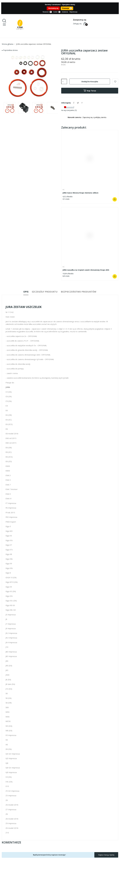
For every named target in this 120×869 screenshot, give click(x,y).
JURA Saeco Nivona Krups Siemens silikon (80, 193)
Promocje (67, 8)
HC (64, 189)
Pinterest (83, 103)
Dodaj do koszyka (90, 81)
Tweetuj (78, 103)
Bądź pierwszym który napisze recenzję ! (49, 855)
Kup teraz (89, 90)
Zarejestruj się (79, 20)
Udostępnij (74, 103)
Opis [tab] (23, 291)
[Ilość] (64, 81)
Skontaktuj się (53, 8)
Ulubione (65, 12)
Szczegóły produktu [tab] (44, 291)
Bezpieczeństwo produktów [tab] (80, 291)
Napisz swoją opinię (106, 855)
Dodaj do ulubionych (115, 81)
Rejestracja (73, 12)
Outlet (56, 12)
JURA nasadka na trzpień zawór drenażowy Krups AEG (86, 270)
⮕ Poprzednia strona (10, 50)
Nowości (47, 12)
